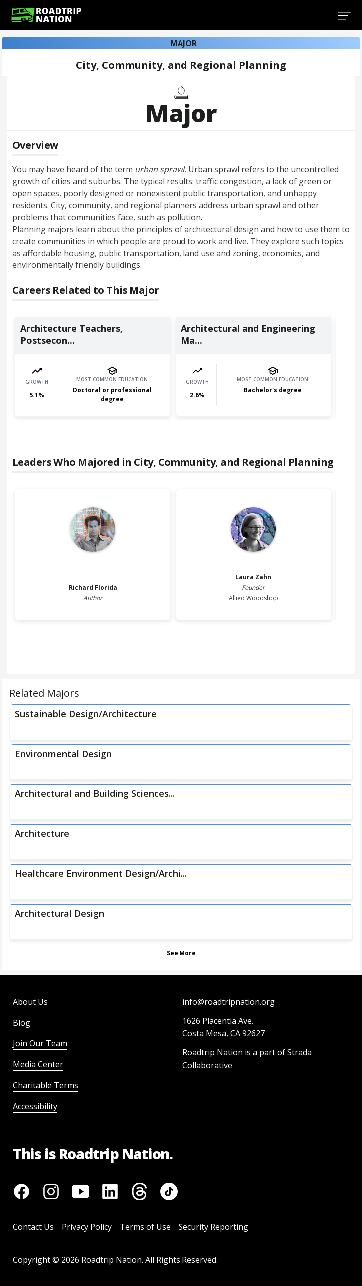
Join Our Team (40, 1043)
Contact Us (33, 1226)
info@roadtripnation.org (228, 1001)
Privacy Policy (87, 1226)
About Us (30, 1001)
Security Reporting (213, 1226)
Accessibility (35, 1106)
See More (181, 953)
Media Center (38, 1064)
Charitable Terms (45, 1085)
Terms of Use (145, 1226)
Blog (21, 1022)
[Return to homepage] (46, 15)
